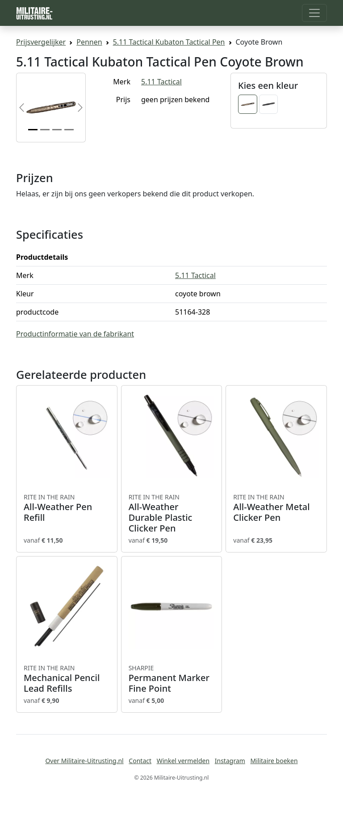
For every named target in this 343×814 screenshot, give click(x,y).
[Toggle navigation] (314, 13)
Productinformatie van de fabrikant (75, 334)
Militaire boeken (273, 760)
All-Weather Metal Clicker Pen (276, 508)
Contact (140, 760)
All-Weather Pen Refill (67, 508)
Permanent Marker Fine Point (172, 679)
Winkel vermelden (183, 760)
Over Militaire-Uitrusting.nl (84, 760)
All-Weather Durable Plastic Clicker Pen (172, 513)
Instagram (230, 760)
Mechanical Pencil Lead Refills (67, 679)
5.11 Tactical (161, 82)
